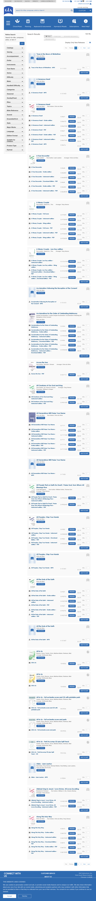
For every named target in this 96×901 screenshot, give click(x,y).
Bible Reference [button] (15, 110)
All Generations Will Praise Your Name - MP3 (43, 474)
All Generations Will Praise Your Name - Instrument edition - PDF (43, 449)
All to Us (39, 651)
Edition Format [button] (15, 135)
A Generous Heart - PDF (38, 130)
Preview (72, 116)
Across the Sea (42, 362)
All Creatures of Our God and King (49, 385)
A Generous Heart (43, 79)
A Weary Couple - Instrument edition (42, 218)
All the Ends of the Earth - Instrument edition (42, 601)
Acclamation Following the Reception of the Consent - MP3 (43, 302)
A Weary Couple (42, 202)
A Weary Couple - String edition (41, 223)
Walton (27, 1)
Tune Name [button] (15, 69)
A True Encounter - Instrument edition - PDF (44, 191)
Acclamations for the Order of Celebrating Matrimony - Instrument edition (44, 335)
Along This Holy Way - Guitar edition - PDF (44, 846)
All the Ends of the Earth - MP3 (40, 639)
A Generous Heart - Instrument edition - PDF (43, 140)
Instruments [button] (15, 64)
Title (48, 36)
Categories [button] (15, 89)
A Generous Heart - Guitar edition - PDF (43, 134)
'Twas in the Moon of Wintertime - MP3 (43, 67)
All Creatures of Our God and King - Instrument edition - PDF (42, 402)
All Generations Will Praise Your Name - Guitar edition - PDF (43, 444)
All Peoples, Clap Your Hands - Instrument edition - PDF (44, 543)
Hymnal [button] (15, 150)
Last (89, 48)
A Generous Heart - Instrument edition (43, 125)
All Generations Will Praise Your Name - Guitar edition (43, 430)
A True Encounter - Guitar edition (41, 172)
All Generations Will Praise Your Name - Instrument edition (43, 435)
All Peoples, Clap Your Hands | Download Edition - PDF (44, 539)
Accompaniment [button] (15, 56)
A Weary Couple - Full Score (40, 214)
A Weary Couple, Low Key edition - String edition (44, 266)
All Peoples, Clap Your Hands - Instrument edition (44, 534)
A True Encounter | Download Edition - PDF (44, 181)
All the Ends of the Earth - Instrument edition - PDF (42, 615)
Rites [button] (15, 102)
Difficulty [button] (15, 77)
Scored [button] (15, 115)
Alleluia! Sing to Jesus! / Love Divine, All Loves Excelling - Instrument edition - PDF (44, 806)
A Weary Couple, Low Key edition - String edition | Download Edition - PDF (44, 277)
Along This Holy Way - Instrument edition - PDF (44, 852)
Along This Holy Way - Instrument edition (43, 837)
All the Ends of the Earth (45, 579)
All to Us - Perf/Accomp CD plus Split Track (52, 741)
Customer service (48, 873)
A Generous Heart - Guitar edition (41, 120)
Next (84, 48)
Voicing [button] (15, 52)
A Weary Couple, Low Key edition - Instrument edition (42, 261)
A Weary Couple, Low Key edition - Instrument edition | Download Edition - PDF (43, 272)
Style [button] (15, 123)
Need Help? (86, 22)
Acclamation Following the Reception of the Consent (56, 288)
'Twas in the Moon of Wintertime (48, 54)
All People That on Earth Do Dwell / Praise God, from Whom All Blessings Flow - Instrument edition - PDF (44, 505)
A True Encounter (42, 156)
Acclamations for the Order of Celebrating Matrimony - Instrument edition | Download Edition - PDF (44, 350)
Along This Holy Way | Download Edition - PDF (44, 843)
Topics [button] (15, 106)
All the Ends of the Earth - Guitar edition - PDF (43, 610)
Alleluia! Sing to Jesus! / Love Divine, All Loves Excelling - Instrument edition (43, 801)
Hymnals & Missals (60, 22)
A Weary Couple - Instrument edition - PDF (44, 232)
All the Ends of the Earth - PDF (40, 605)
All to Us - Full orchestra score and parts (51, 719)
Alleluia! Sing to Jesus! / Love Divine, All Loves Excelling (57, 789)
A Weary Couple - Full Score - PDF (41, 228)
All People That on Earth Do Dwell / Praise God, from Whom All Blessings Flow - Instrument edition (44, 498)
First (66, 48)
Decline (24, 896)
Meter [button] (15, 81)
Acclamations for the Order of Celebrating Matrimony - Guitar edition (44, 331)
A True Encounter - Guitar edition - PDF (43, 186)
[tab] (15, 48)
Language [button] (15, 131)
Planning (28, 22)
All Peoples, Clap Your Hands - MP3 (42, 568)
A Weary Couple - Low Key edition (49, 249)
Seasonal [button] (15, 94)
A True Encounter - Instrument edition (42, 176)
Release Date (50, 39)
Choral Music (17, 22)
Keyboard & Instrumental (42, 22)
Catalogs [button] (15, 48)
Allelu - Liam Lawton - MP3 (39, 777)
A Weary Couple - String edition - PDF (42, 237)
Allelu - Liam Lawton (44, 764)
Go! (22, 43)
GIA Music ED (18, 1)
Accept (9, 896)
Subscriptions (74, 22)
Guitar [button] (15, 60)
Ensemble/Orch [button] (15, 119)
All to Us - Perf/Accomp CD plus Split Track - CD (42, 753)
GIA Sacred (8, 1)
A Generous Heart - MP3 (38, 92)
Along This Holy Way (44, 817)
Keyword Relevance (71, 36)
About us (48, 877)
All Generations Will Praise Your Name (50, 413)
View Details (40, 58)
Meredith (35, 1)
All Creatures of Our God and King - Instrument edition (42, 397)
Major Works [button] (15, 127)
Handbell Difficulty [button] (15, 85)
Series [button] (15, 73)
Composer (57, 36)
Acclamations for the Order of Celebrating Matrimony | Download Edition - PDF (44, 340)
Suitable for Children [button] (15, 140)
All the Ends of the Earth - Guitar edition (43, 595)
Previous (71, 48)
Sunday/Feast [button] (15, 98)
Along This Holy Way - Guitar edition (42, 832)
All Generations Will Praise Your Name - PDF (43, 439)
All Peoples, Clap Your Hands (47, 517)
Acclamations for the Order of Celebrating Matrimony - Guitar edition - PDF (44, 345)
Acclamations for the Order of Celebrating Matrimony (56, 313)
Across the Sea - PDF (37, 374)
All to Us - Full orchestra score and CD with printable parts (58, 697)
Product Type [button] (15, 145)
